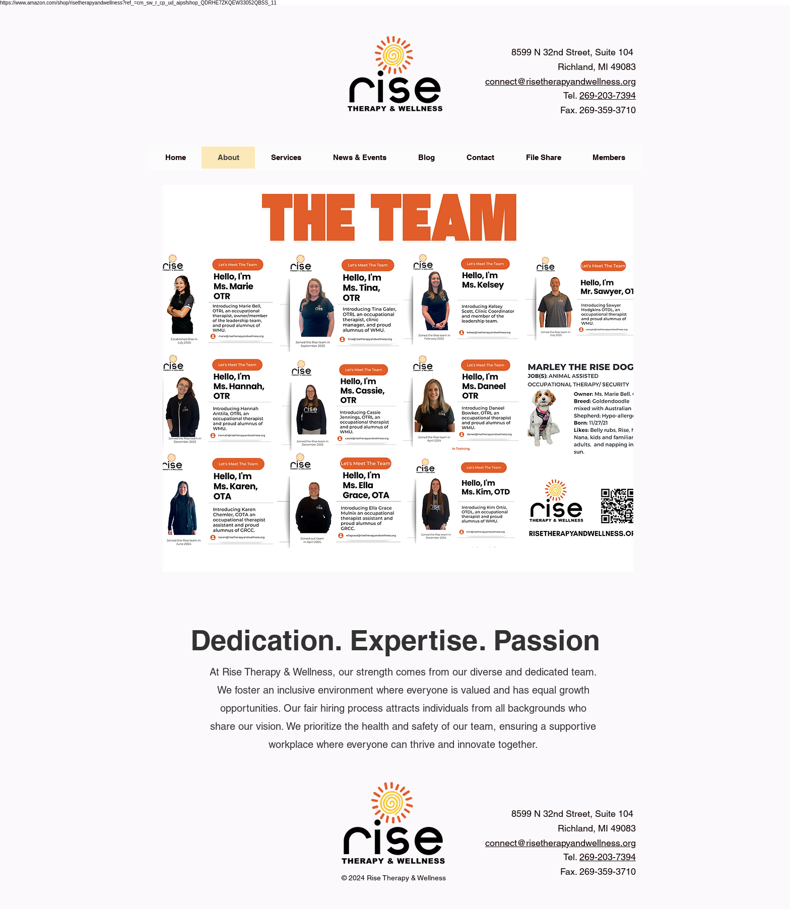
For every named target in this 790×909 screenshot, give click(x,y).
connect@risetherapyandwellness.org (560, 81)
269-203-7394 (607, 857)
